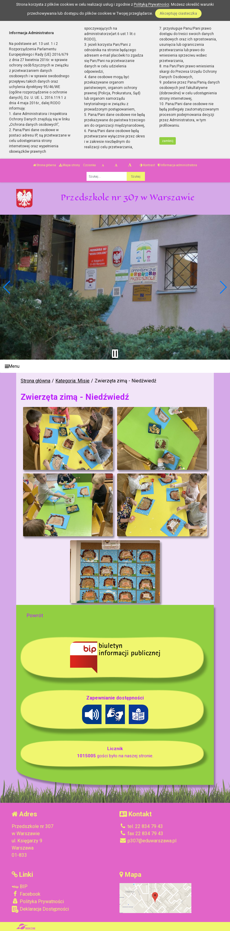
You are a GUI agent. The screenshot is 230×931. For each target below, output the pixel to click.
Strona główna (44, 165)
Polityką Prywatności (151, 4)
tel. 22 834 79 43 (141, 826)
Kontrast (147, 165)
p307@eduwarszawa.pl (147, 841)
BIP (20, 886)
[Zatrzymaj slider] (115, 354)
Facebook (26, 894)
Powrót (35, 615)
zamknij (167, 141)
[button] (7, 287)
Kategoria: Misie (72, 381)
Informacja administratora (177, 165)
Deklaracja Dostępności (40, 909)
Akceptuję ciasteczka (178, 13)
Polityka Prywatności (38, 901)
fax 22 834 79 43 (141, 833)
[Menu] (115, 366)
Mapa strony (69, 165)
